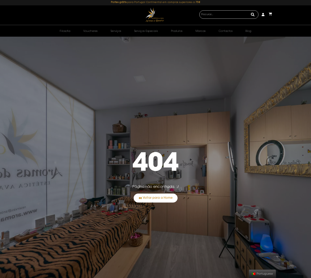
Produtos (177, 31)
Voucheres (90, 31)
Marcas (201, 31)
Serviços (116, 31)
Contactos (226, 31)
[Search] (252, 15)
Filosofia (65, 31)
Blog (248, 31)
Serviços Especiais (146, 31)
